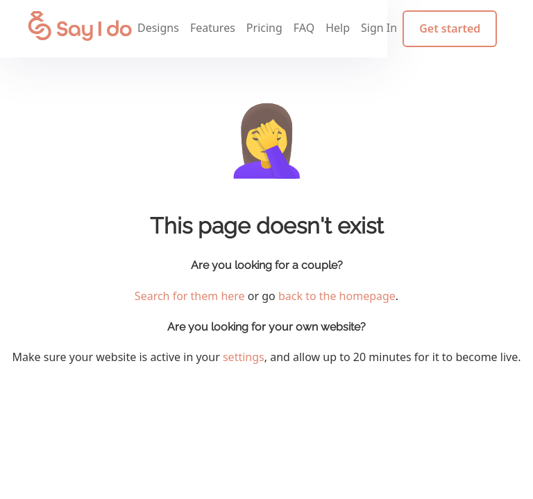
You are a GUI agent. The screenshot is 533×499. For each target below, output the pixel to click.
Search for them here (190, 296)
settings (243, 357)
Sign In (387, 31)
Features (221, 31)
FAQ (311, 31)
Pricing (272, 31)
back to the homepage (337, 296)
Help (346, 31)
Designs (166, 31)
